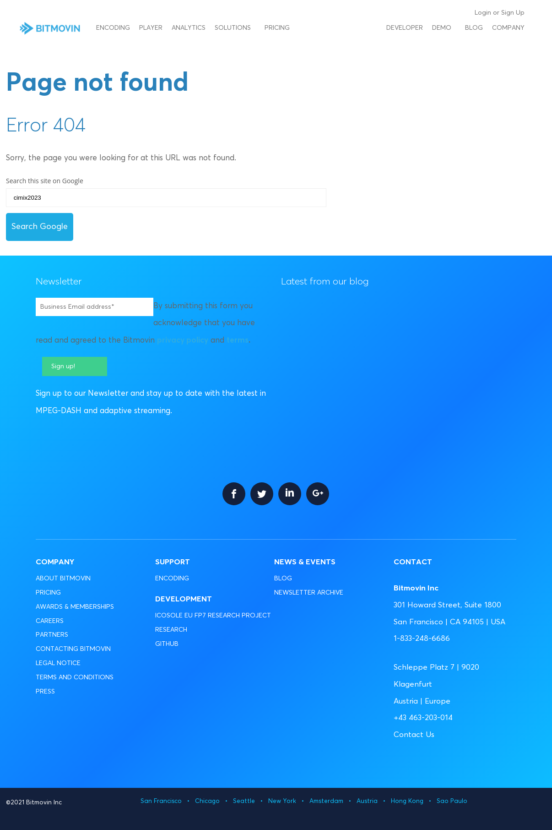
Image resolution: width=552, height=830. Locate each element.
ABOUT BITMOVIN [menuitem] (63, 578)
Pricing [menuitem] (277, 28)
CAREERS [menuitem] (50, 621)
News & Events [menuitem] (305, 562)
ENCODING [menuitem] (172, 578)
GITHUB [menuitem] (167, 644)
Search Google (39, 227)
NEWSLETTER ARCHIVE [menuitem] (308, 593)
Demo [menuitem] (441, 28)
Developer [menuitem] (404, 28)
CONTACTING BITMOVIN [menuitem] (73, 649)
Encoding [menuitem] (113, 28)
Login (483, 13)
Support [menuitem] (172, 562)
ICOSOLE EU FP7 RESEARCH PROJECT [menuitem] (213, 615)
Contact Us (414, 735)
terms (238, 340)
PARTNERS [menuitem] (52, 635)
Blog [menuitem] (474, 28)
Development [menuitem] (183, 599)
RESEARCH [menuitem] (171, 630)
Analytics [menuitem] (189, 28)
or (496, 13)
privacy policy (182, 340)
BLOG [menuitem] (283, 578)
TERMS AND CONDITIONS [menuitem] (75, 677)
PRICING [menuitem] (48, 593)
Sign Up (513, 13)
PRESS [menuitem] (45, 691)
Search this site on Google (44, 180)
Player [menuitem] (150, 28)
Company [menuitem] (508, 28)
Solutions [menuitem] (233, 28)
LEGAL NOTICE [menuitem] (58, 663)
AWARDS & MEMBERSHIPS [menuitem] (75, 607)
